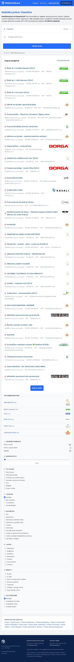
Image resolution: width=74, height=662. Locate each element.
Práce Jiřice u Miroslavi (36, 625)
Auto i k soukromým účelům (15, 579)
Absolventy (9, 517)
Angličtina (9, 551)
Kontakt (4, 653)
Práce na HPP (8, 445)
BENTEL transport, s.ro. (11, 409)
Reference (43, 3)
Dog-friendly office (12, 590)
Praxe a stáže (9, 488)
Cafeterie (9, 585)
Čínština (9, 565)
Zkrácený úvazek (10, 475)
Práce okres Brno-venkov (32, 627)
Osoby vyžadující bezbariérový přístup (18, 536)
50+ (6, 514)
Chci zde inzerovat (63, 60)
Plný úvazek (9, 472)
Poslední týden (10, 607)
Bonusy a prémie (11, 582)
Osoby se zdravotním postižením (16, 533)
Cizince (7, 525)
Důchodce (8, 528)
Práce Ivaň (23, 625)
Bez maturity (9, 500)
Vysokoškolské (10, 505)
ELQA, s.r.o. (7, 414)
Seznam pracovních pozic (35, 641)
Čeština (8, 559)
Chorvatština (10, 562)
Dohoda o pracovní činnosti (14, 480)
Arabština (9, 554)
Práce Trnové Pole (58, 622)
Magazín (36, 3)
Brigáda (6, 451)
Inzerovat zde (54, 3)
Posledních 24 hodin (12, 601)
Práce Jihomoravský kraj (53, 627)
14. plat (8, 577)
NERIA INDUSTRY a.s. (10, 402)
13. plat (8, 574)
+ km (65, 29)
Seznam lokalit (54, 641)
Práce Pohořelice (11, 625)
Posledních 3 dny (11, 604)
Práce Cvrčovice (53, 625)
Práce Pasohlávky (42, 622)
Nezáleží (8, 497)
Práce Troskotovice (12, 622)
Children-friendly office (14, 587)
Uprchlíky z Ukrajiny (11, 539)
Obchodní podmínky (8, 651)
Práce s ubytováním (10, 448)
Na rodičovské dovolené (13, 531)
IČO (6, 483)
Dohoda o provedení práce (14, 478)
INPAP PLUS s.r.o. (9, 419)
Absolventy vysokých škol (13, 522)
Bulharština (9, 556)
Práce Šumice (16, 627)
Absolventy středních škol (13, 520)
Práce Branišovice (27, 622)
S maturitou (9, 503)
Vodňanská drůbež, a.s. (11, 433)
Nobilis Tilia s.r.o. (9, 426)
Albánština (9, 548)
